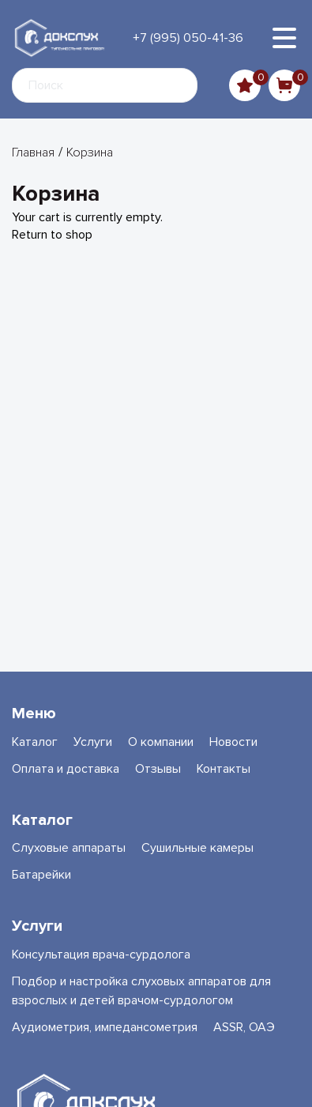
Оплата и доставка (65, 769)
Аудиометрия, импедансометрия (104, 1027)
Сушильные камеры (197, 848)
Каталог (35, 742)
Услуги (92, 742)
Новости (233, 742)
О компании (161, 742)
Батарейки (41, 875)
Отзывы (158, 769)
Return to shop (52, 235)
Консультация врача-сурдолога (101, 954)
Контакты (223, 769)
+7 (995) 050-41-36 (188, 38)
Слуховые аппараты (69, 848)
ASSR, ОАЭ (244, 1027)
